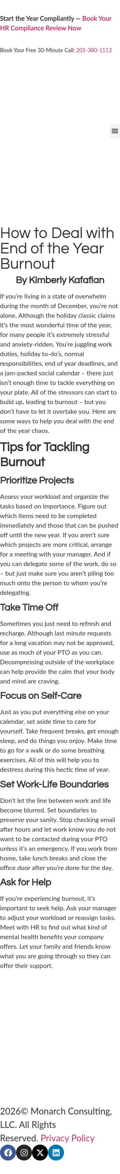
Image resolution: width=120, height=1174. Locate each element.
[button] (114, 131)
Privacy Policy (68, 1137)
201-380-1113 (94, 50)
